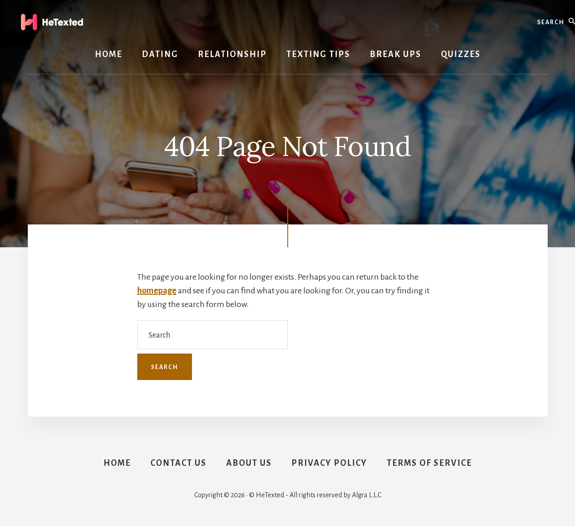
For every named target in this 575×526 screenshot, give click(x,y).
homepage (156, 290)
